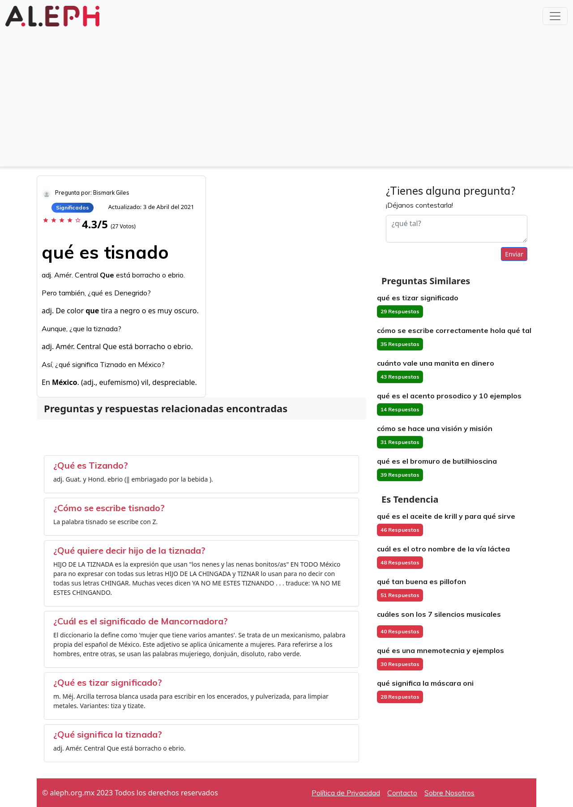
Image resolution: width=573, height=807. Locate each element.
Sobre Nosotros (449, 792)
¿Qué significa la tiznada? (107, 734)
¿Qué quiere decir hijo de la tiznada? (129, 550)
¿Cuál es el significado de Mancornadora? (140, 621)
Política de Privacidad (346, 792)
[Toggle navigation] (555, 16)
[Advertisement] (286, 95)
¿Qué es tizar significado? (107, 682)
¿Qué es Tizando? (90, 465)
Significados (72, 207)
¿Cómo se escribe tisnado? (109, 507)
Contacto (402, 792)
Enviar (514, 254)
